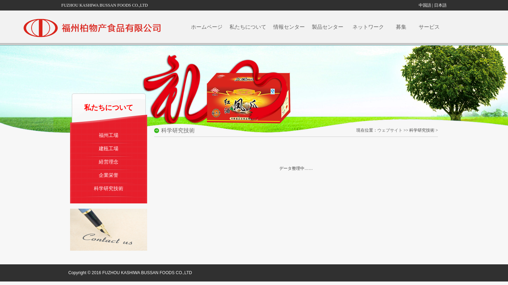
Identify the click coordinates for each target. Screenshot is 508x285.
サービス (430, 27)
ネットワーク (369, 27)
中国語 (425, 5)
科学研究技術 (108, 188)
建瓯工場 (108, 148)
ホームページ (206, 27)
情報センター (289, 27)
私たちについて (247, 27)
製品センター (328, 27)
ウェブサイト (390, 130)
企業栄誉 (108, 175)
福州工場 (108, 135)
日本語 (440, 5)
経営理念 (108, 162)
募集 (403, 27)
